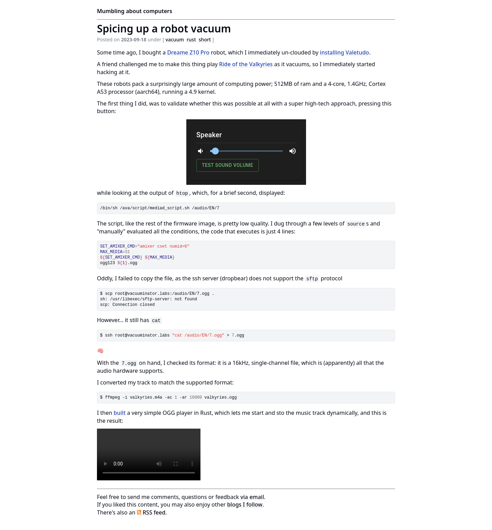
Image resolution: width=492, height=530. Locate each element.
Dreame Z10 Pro (188, 52)
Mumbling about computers (134, 11)
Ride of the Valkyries (246, 64)
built (120, 413)
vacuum (175, 39)
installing (332, 52)
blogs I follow (244, 504)
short (205, 39)
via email (252, 497)
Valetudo (357, 52)
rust (191, 39)
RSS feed (151, 512)
